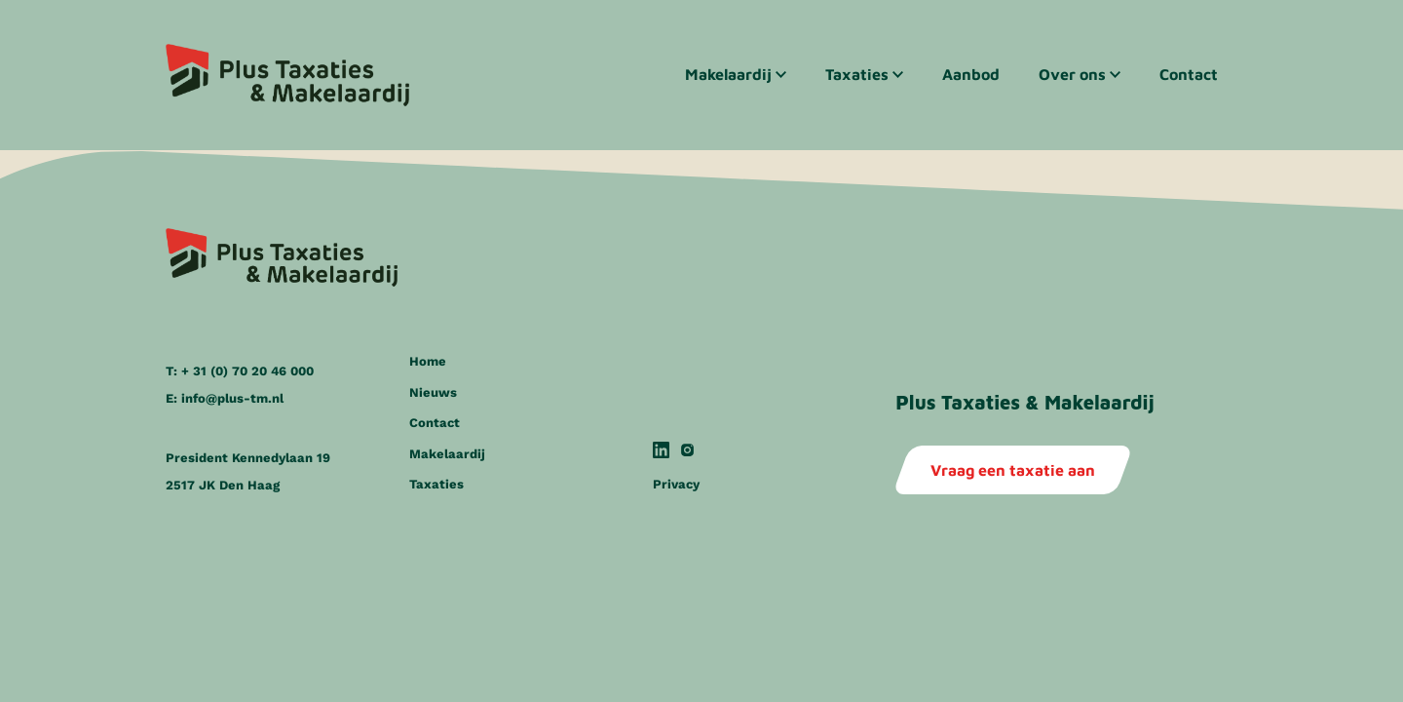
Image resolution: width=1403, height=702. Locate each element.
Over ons (1072, 74)
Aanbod (971, 74)
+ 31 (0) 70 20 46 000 (247, 371)
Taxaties (857, 74)
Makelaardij (728, 74)
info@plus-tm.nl (232, 398)
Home (427, 361)
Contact (1188, 74)
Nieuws (433, 392)
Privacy (676, 484)
